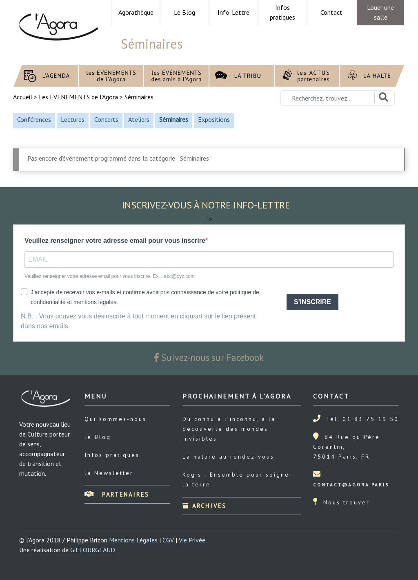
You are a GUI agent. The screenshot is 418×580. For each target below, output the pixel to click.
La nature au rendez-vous (228, 456)
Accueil (23, 97)
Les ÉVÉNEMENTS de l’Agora (78, 97)
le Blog (97, 437)
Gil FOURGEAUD (92, 550)
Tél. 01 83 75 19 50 (362, 419)
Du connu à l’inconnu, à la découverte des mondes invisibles (229, 428)
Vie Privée (192, 540)
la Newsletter (108, 473)
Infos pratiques (112, 455)
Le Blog (184, 12)
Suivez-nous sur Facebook (209, 357)
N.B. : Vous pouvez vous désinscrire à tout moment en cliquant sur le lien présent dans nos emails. (138, 321)
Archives (204, 506)
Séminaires (139, 97)
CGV (168, 540)
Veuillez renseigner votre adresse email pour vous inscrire (114, 240)
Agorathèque (135, 12)
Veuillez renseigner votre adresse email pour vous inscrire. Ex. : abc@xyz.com (109, 276)
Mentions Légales (133, 540)
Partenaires (116, 494)
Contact (331, 12)
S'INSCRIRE (312, 301)
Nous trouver (346, 502)
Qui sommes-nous (115, 419)
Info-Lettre (233, 12)
